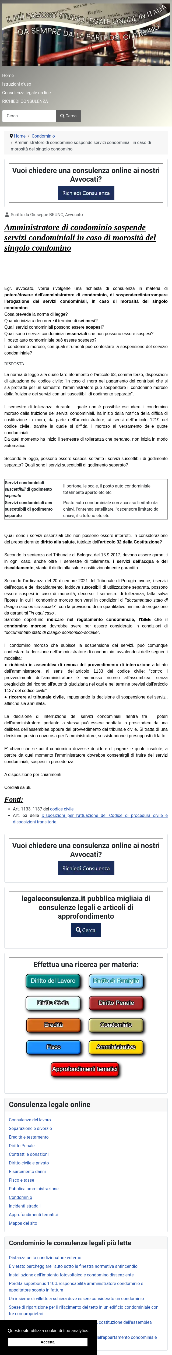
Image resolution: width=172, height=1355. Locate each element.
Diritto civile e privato (29, 1163)
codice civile (62, 809)
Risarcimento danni (27, 1171)
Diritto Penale (22, 1145)
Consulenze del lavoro (30, 1119)
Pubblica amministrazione (34, 1188)
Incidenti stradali (25, 1206)
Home (8, 75)
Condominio (20, 1197)
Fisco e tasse (21, 1180)
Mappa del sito (23, 1223)
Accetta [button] (48, 1342)
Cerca (68, 115)
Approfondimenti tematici (33, 1214)
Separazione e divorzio (30, 1128)
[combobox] (29, 116)
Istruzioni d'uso (16, 84)
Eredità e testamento (29, 1137)
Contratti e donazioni (29, 1154)
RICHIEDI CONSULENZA (25, 101)
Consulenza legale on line (26, 92)
